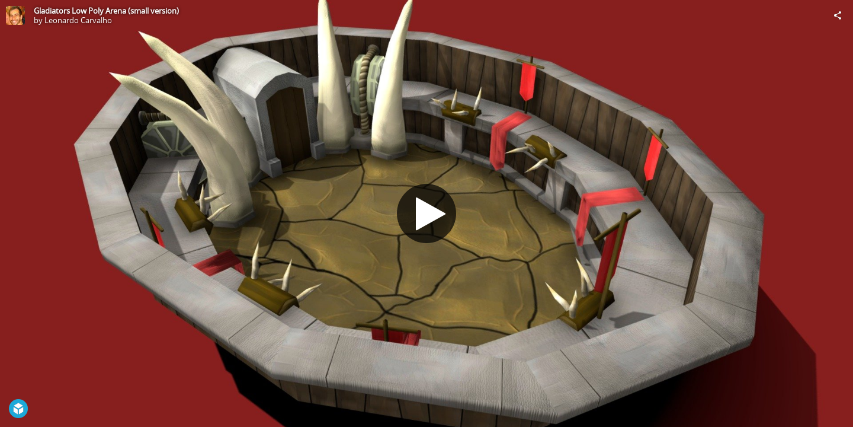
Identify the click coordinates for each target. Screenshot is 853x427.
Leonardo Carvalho (78, 20)
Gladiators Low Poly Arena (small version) (106, 10)
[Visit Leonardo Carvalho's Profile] (15, 15)
